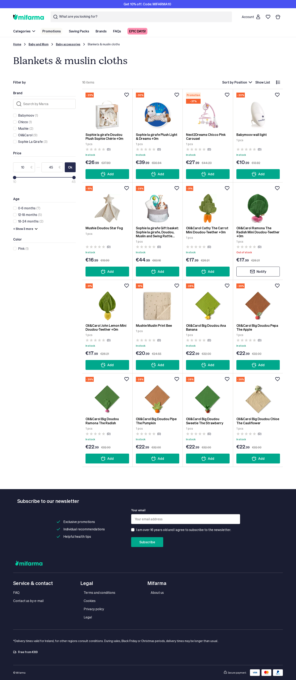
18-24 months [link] (28, 221)
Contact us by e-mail (28, 601)
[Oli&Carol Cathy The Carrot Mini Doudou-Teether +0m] (208, 204)
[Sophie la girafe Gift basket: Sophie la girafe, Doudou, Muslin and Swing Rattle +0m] (157, 204)
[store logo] (28, 16)
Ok (70, 167)
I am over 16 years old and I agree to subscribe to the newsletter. (183, 530)
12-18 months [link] (27, 215)
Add (107, 174)
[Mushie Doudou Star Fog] (107, 204)
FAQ (16, 592)
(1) (28, 115)
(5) (30, 214)
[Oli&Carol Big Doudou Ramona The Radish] (107, 395)
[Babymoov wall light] (258, 110)
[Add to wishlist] (126, 94)
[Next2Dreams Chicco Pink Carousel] (208, 110)
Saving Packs (79, 31)
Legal (88, 617)
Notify (258, 271)
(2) (25, 128)
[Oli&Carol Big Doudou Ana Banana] (208, 301)
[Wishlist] (268, 17)
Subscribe (147, 542)
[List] (278, 82)
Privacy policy (94, 609)
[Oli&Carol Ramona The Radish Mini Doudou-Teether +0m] (258, 204)
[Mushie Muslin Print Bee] (157, 301)
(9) (27, 135)
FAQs (117, 31)
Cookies (90, 601)
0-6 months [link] (27, 208)
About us (157, 592)
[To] (52, 167)
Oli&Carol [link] (25, 135)
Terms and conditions (99, 592)
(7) (29, 208)
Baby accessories (68, 44)
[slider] (14, 177)
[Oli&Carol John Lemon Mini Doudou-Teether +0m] (107, 301)
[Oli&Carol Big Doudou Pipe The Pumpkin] (157, 395)
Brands (101, 31)
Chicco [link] (23, 122)
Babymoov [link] (26, 115)
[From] (24, 167)
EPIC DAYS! (137, 31)
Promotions (51, 31)
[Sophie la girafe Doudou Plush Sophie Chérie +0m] (107, 110)
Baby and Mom (39, 44)
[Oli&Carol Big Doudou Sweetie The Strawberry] (208, 395)
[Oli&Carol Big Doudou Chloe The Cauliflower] (258, 395)
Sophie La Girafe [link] (30, 141)
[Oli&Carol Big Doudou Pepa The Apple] (258, 301)
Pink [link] (21, 248)
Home (17, 44)
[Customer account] (250, 17)
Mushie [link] (23, 128)
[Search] (44, 104)
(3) (32, 141)
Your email (138, 510)
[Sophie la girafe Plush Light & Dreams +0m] (157, 110)
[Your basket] (278, 17)
